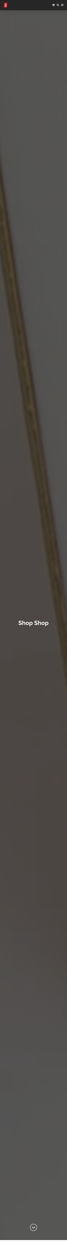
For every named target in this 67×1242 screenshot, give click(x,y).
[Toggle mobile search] (58, 5)
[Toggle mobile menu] (62, 5)
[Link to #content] (33, 1227)
